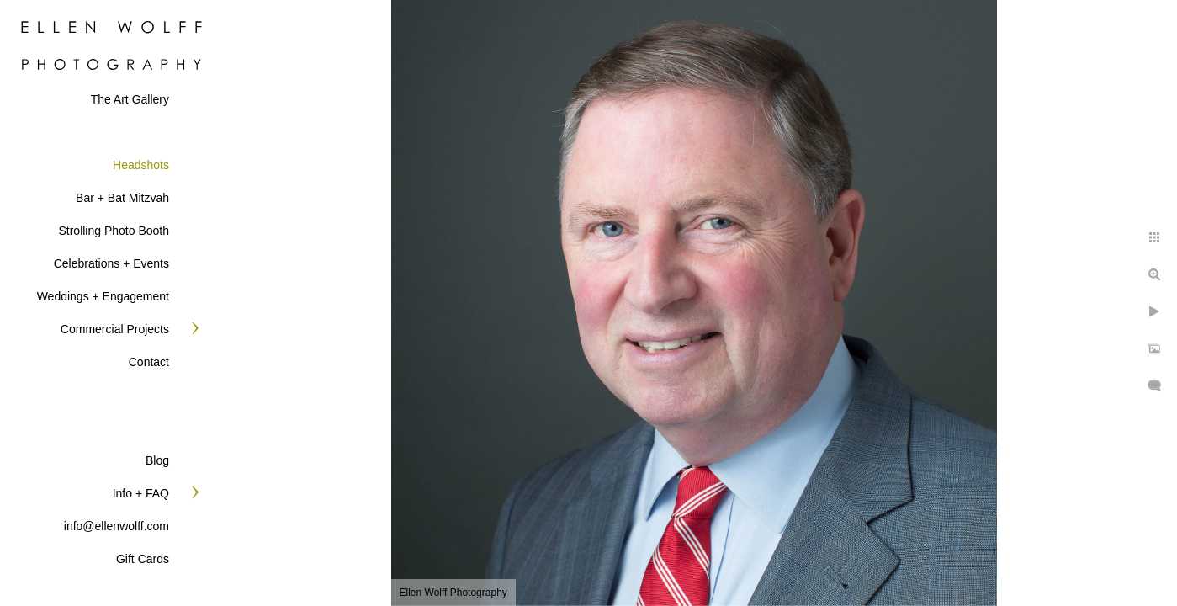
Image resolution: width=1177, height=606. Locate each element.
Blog (157, 460)
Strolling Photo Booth (113, 230)
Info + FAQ (141, 493)
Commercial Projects (115, 329)
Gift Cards (142, 559)
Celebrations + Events (111, 263)
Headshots (141, 165)
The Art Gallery (130, 99)
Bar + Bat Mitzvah (122, 198)
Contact (149, 362)
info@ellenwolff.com (116, 526)
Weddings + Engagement (103, 296)
